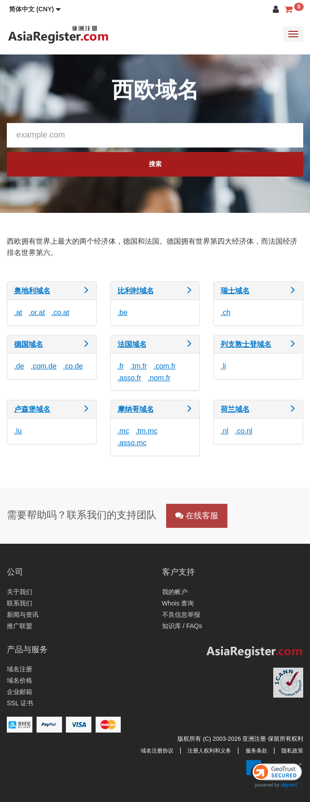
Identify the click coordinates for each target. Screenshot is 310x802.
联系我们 (19, 603)
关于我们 (19, 591)
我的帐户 (174, 591)
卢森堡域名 (32, 409)
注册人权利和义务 (209, 751)
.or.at (37, 312)
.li (223, 366)
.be (123, 312)
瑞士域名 (235, 291)
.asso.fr (129, 378)
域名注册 (19, 669)
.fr (121, 366)
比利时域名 (136, 291)
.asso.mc (132, 443)
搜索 (155, 163)
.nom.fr (159, 378)
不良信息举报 (181, 614)
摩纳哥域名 (136, 409)
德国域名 (28, 344)
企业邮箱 (19, 691)
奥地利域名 (32, 291)
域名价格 (19, 680)
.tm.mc (146, 431)
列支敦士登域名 (246, 344)
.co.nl (243, 431)
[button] (35, 9)
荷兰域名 (235, 409)
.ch (225, 312)
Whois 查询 (178, 603)
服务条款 (256, 751)
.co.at (60, 312)
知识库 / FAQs (182, 626)
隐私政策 (292, 751)
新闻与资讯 (23, 614)
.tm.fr (138, 366)
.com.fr (164, 366)
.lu (18, 431)
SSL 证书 (20, 703)
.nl (224, 431)
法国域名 (132, 344)
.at (18, 312)
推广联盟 (19, 626)
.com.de (44, 366)
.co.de (73, 366)
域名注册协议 (157, 751)
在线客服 (196, 515)
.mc (123, 431)
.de (19, 366)
